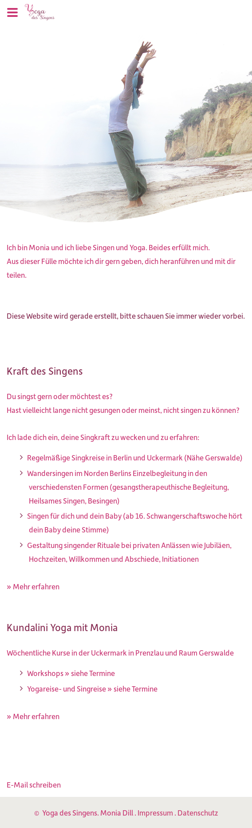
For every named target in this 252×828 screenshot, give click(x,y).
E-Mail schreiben (34, 784)
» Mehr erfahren (33, 586)
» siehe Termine (90, 673)
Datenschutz (197, 812)
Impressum (155, 812)
